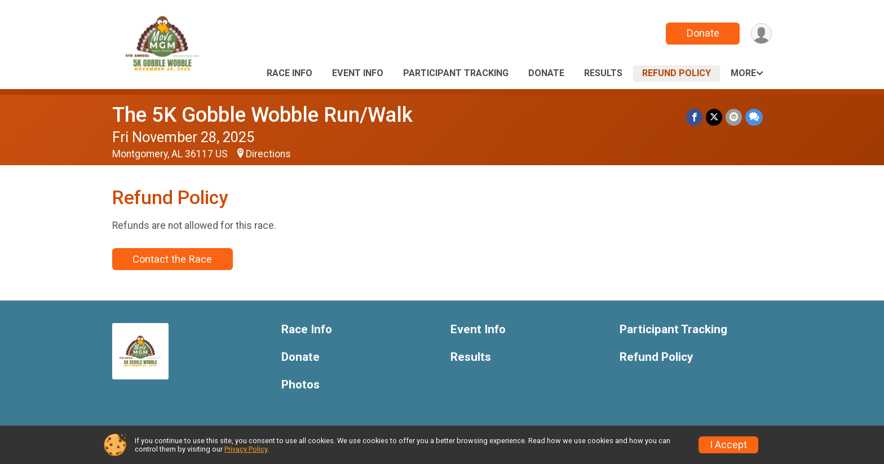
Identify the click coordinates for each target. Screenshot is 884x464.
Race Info (289, 73)
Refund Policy (676, 73)
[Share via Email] (734, 117)
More (743, 73)
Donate (703, 33)
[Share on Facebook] (694, 117)
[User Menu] (761, 33)
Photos (300, 384)
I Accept (728, 444)
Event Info (357, 73)
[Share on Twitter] (714, 117)
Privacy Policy (245, 449)
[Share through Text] (754, 117)
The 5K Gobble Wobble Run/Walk (262, 115)
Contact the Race (172, 259)
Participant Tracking (456, 73)
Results (603, 73)
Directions (268, 154)
